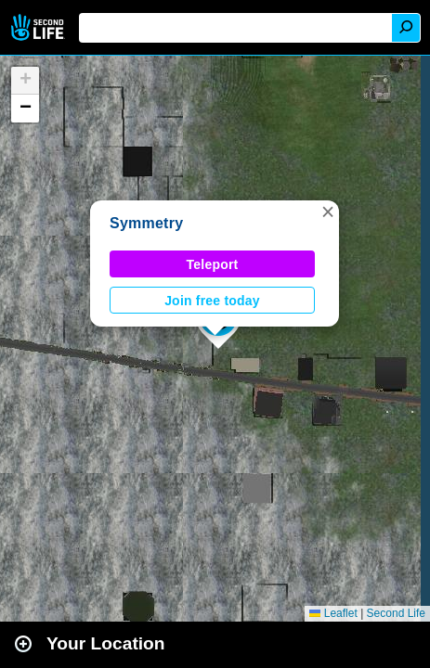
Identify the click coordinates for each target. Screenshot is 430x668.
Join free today (212, 300)
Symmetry (146, 223)
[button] (328, 211)
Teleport (213, 264)
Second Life (39, 27)
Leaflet (333, 613)
